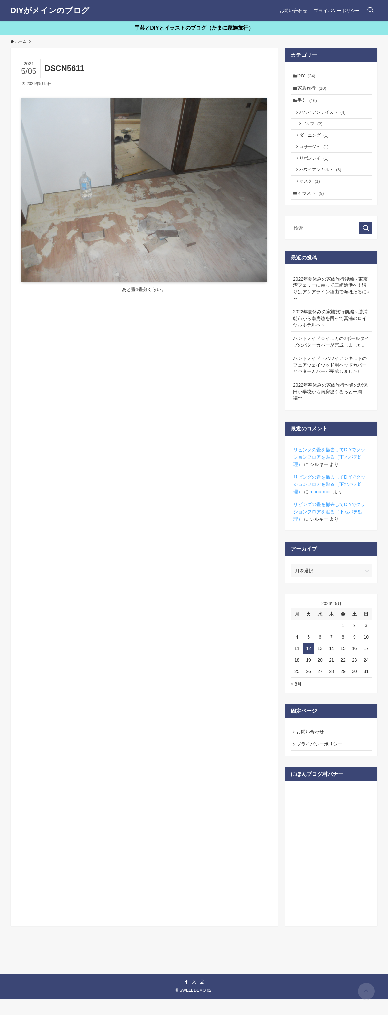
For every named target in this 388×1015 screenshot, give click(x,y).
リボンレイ (316, 167)
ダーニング (316, 142)
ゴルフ (314, 129)
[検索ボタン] (370, 10)
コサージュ (316, 154)
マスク (311, 192)
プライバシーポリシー (321, 759)
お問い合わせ (311, 745)
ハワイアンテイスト (324, 116)
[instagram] (202, 998)
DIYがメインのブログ (50, 10)
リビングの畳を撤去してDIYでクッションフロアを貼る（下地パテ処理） (329, 471)
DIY (308, 76)
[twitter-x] (194, 998)
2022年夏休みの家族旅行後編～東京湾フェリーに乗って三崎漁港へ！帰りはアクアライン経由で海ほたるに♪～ (331, 302)
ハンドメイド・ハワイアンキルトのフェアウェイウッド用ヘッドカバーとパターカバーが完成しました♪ (330, 378)
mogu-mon (321, 505)
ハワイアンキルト (322, 180)
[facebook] (186, 998)
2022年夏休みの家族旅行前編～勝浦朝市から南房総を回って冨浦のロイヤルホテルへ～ (330, 332)
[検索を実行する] (365, 241)
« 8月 (296, 697)
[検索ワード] (331, 241)
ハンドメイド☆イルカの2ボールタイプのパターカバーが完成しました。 (331, 355)
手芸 (309, 103)
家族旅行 (313, 90)
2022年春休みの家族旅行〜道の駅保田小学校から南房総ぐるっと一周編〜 (330, 405)
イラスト (312, 206)
